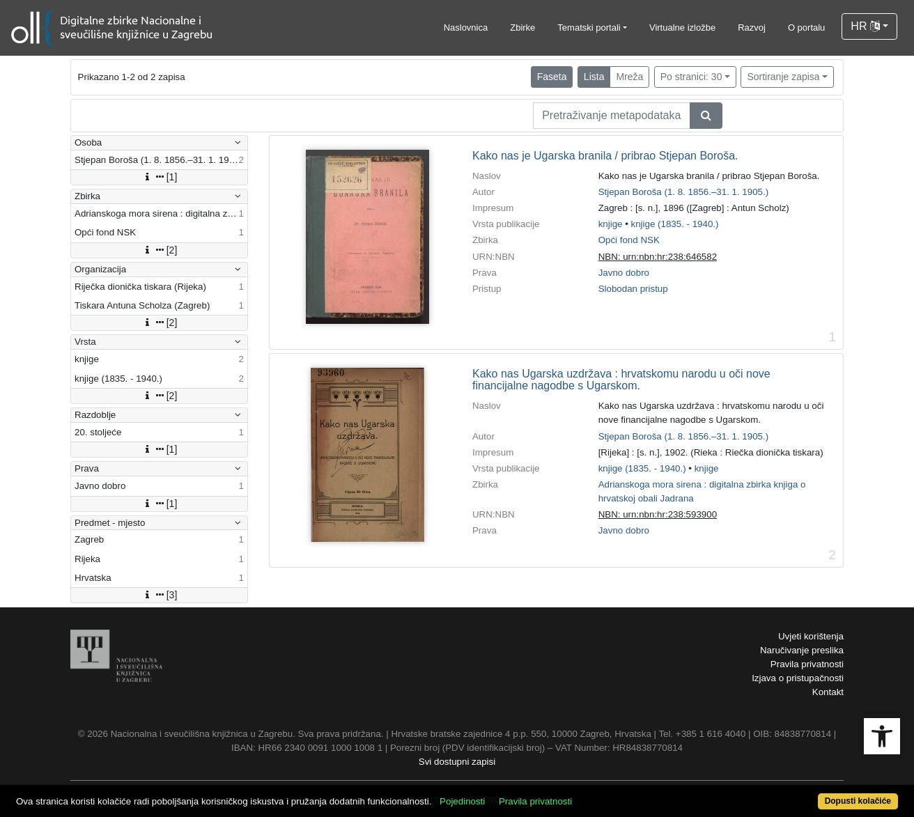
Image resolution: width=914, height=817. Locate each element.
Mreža (629, 76)
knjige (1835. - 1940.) (675, 224)
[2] (159, 250)
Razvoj (752, 27)
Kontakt (828, 692)
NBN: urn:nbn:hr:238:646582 (657, 256)
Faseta (552, 76)
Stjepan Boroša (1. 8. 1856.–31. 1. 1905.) (683, 192)
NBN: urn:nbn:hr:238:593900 (657, 514)
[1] (159, 176)
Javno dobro (623, 272)
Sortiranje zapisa (783, 76)
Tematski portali (588, 27)
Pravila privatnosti (807, 664)
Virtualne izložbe (682, 27)
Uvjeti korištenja (811, 636)
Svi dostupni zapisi (457, 761)
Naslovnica (466, 27)
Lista (594, 76)
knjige (610, 224)
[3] (159, 594)
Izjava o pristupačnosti (798, 678)
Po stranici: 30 (691, 76)
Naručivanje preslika (802, 650)
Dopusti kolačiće (858, 801)
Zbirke (522, 27)
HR (865, 26)
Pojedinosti (462, 801)
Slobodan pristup (633, 288)
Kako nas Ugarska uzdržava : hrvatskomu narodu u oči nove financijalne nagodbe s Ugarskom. (621, 380)
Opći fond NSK (629, 240)
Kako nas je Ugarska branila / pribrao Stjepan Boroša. (605, 156)
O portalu (806, 27)
